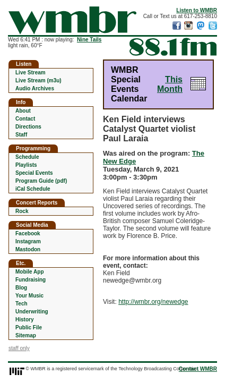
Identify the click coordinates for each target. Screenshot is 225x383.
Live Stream (30, 72)
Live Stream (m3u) (38, 80)
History (24, 319)
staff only (19, 348)
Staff (21, 135)
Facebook (27, 233)
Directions (28, 127)
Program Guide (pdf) (41, 181)
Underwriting (31, 311)
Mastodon (27, 249)
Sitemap (25, 335)
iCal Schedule (32, 189)
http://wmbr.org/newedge (153, 301)
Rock (21, 211)
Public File (28, 327)
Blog (21, 288)
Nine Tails (89, 39)
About (23, 111)
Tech (21, 304)
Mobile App (29, 272)
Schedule (27, 157)
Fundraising (30, 280)
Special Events (34, 173)
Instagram (28, 241)
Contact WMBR (198, 369)
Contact (25, 119)
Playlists (26, 165)
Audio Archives (34, 88)
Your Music (29, 296)
